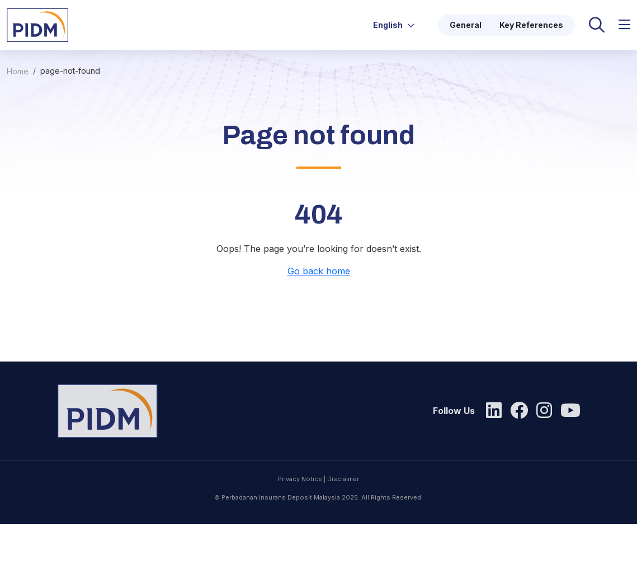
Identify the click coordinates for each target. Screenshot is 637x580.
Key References (531, 25)
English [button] (394, 25)
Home (18, 71)
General (466, 25)
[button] (624, 25)
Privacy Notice (300, 522)
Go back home (318, 271)
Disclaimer (343, 522)
